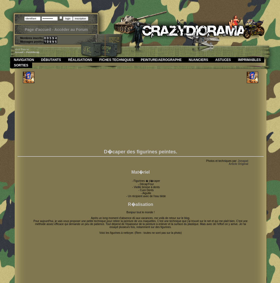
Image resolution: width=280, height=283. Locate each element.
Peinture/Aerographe (161, 60)
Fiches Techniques (116, 60)
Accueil (19, 52)
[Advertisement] (141, 110)
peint (29, 52)
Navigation (24, 60)
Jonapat (243, 160)
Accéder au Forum (71, 29)
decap (35, 52)
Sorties (21, 65)
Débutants (51, 60)
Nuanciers (198, 60)
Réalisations (80, 60)
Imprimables (249, 60)
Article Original (238, 163)
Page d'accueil (38, 29)
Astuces (223, 60)
